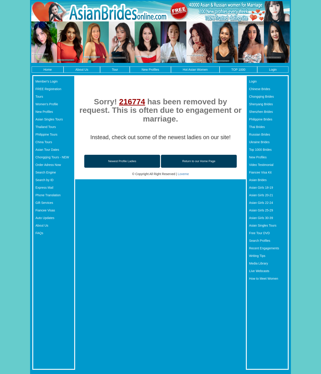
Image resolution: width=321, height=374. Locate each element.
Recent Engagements (264, 248)
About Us (81, 69)
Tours (39, 96)
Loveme (183, 174)
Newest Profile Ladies (122, 161)
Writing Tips (257, 256)
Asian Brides (258, 180)
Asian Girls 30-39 (261, 218)
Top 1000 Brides (260, 149)
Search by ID (44, 180)
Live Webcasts (259, 271)
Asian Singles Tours (49, 119)
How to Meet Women (263, 278)
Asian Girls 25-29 (261, 210)
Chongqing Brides (261, 96)
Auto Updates (44, 218)
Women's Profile (46, 104)
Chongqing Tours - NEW (52, 157)
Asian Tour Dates (47, 149)
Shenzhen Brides (261, 112)
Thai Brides (257, 127)
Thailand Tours (45, 127)
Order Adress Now (48, 165)
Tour (115, 69)
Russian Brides (259, 134)
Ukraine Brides (259, 142)
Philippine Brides (260, 119)
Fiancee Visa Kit (260, 172)
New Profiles (150, 69)
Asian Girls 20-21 (261, 195)
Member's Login (46, 81)
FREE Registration (48, 89)
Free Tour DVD (259, 233)
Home (47, 69)
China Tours (43, 142)
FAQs (39, 233)
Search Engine (45, 172)
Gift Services (44, 203)
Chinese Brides (259, 89)
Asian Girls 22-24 (261, 203)
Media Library (258, 263)
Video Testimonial (261, 165)
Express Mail (44, 187)
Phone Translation (48, 195)
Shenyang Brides (261, 104)
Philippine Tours (46, 134)
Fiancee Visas (45, 210)
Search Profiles (259, 240)
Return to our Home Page (198, 161)
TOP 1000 (238, 69)
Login (273, 69)
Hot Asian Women (195, 69)
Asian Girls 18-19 (261, 187)
